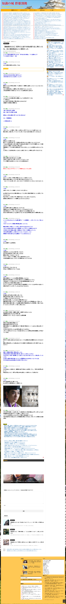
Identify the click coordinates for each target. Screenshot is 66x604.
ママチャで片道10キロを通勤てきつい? (40, 18)
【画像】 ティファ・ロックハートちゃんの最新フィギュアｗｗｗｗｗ (45, 34)
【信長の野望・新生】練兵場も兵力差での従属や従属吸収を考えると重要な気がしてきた (24, 549)
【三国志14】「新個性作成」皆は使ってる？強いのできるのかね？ (34, 567)
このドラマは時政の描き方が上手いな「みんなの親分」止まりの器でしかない (20, 430)
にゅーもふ (45, 568)
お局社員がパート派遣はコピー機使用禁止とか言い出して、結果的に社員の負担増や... (17, 14)
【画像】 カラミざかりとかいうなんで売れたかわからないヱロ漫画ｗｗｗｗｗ (46, 35)
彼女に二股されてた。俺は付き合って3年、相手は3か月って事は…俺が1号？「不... (17, 35)
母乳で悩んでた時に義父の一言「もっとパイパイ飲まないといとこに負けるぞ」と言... (17, 22)
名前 (4, 505)
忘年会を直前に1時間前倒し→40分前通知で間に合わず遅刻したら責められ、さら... (17, 17)
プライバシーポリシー (33, 10)
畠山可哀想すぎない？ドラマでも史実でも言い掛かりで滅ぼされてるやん (19, 436)
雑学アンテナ (45, 565)
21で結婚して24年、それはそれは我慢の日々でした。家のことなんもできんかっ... (16, 18)
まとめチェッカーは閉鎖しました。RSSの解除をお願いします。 (14, 38)
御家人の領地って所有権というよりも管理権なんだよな (16, 427)
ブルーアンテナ (46, 574)
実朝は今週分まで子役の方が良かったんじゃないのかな (16, 432)
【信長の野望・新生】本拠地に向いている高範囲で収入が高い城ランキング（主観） (34, 561)
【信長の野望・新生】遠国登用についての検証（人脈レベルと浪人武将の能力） (34, 572)
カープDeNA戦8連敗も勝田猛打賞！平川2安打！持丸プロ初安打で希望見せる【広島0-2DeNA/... (31, 592)
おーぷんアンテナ (46, 572)
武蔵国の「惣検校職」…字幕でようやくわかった (14, 431)
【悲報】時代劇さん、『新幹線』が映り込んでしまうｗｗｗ (43, 26)
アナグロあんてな (46, 561)
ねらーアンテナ (46, 566)
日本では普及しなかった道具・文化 (40, 38)
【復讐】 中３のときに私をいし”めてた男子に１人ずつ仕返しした (14, 19)
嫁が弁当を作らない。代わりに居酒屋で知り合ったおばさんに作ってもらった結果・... (48, 20)
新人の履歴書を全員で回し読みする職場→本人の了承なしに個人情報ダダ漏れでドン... (17, 20)
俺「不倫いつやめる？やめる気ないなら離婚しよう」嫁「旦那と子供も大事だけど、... (48, 19)
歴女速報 (44, 564)
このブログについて (23, 10)
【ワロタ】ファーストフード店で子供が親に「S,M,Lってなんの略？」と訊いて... (16, 36)
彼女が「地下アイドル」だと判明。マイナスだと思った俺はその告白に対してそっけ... (17, 34)
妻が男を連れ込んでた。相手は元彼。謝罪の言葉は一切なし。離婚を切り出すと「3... (17, 16)
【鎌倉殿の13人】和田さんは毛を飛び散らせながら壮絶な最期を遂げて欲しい (21, 550)
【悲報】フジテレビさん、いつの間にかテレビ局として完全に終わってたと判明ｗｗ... (48, 14)
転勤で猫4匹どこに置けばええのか (39, 36)
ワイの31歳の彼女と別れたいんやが (40, 22)
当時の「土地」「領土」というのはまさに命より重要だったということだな (20, 429)
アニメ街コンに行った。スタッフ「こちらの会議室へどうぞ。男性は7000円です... (47, 17)
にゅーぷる (45, 567)
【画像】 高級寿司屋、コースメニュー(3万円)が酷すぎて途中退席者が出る (46, 33)
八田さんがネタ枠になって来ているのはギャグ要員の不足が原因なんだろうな (20, 434)
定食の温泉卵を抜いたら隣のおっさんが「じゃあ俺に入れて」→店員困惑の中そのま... (17, 21)
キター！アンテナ (46, 573)
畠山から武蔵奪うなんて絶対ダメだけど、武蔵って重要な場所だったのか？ (20, 426)
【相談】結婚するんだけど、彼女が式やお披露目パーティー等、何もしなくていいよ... (17, 37)
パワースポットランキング (49, 599)
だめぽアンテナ (46, 569)
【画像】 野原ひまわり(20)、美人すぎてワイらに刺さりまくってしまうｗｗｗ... (47, 27)
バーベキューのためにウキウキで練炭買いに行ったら (42, 21)
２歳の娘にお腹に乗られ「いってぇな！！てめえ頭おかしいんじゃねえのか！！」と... (17, 26)
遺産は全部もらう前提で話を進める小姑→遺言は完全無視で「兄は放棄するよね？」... (17, 27)
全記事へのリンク (14, 10)
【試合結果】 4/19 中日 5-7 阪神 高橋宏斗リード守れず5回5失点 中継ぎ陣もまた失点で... (31, 590)
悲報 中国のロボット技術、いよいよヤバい (29, 593)
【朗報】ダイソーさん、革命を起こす (9, 33)
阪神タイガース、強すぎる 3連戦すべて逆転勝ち (30, 586)
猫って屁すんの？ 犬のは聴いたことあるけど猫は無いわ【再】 (44, 37)
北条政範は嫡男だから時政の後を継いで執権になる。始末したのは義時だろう (20, 435)
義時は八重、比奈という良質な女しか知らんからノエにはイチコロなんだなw (20, 425)
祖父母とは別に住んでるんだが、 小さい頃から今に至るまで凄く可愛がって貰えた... (17, 15)
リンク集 (51, 10)
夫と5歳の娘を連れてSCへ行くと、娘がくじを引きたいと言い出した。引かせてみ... (47, 15)
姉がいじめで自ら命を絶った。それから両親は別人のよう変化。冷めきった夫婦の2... (47, 16)
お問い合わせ (42, 10)
